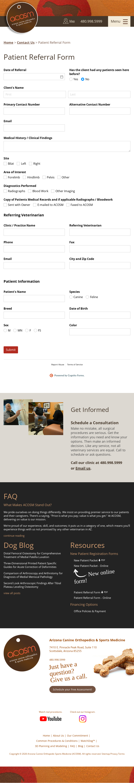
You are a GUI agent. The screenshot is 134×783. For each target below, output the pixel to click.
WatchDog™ (88, 741)
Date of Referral (15, 70)
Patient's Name (15, 292)
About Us (58, 735)
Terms (121, 754)
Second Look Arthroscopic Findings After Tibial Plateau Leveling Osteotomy (32, 585)
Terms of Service (75, 364)
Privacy (114, 754)
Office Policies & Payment (90, 611)
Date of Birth (78, 309)
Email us (82, 468)
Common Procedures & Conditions (57, 741)
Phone (8, 242)
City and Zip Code (81, 259)
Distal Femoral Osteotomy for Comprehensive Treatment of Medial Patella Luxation (32, 555)
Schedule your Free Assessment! (72, 689)
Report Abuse (57, 364)
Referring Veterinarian (85, 225)
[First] (35, 94)
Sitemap (106, 754)
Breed (8, 309)
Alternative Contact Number (89, 104)
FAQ (72, 746)
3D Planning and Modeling (51, 746)
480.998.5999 (57, 660)
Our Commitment (77, 735)
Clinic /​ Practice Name (19, 225)
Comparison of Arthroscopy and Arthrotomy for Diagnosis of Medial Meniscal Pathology (33, 575)
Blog (80, 746)
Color (73, 325)
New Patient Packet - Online (91, 566)
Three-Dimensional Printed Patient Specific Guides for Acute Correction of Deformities (30, 565)
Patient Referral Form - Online (92, 598)
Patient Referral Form (91, 592)
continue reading (14, 536)
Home (8, 42)
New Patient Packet (89, 560)
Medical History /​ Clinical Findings (28, 138)
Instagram (82, 719)
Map (72, 21)
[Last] (99, 94)
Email (8, 121)
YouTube (50, 719)
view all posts (12, 593)
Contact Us (26, 42)
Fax (71, 242)
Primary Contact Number (22, 104)
